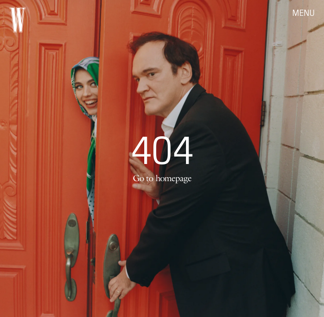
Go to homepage (162, 178)
